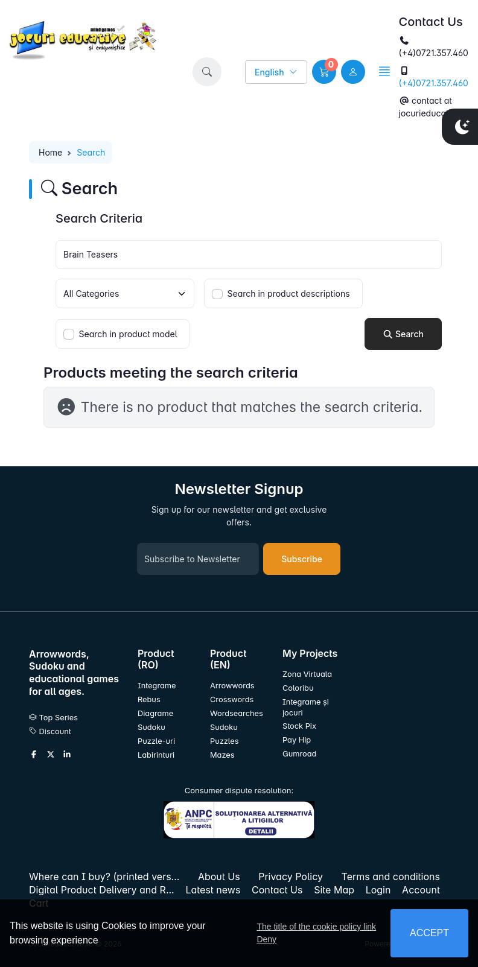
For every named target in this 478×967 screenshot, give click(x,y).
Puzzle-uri (156, 741)
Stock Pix (299, 726)
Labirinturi (156, 754)
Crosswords (231, 699)
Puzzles (224, 741)
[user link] (353, 72)
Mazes (222, 754)
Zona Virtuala (307, 674)
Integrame (157, 685)
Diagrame (155, 713)
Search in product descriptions (289, 293)
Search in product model (128, 334)
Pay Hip (296, 739)
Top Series (53, 717)
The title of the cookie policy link (316, 926)
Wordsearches (236, 713)
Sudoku (151, 727)
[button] (207, 71)
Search (403, 334)
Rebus (149, 699)
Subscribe (301, 559)
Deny (266, 939)
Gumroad (299, 753)
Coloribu (297, 688)
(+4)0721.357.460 (433, 83)
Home (50, 152)
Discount (50, 731)
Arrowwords (232, 685)
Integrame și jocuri (305, 707)
